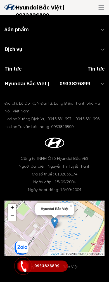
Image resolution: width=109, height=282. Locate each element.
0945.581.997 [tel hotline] (60, 119)
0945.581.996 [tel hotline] (87, 119)
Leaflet (54, 254)
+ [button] (12, 208)
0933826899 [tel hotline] (75, 84)
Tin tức (96, 69)
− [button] (12, 216)
